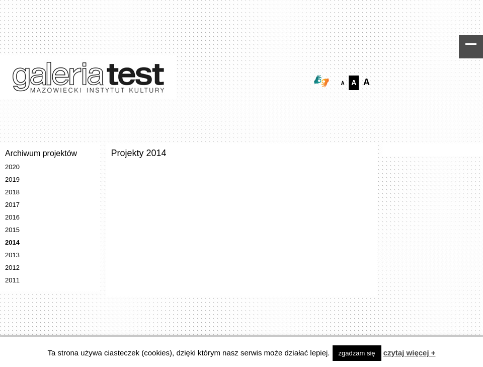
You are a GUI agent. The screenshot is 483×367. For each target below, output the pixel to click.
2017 (12, 204)
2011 (12, 280)
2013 (12, 255)
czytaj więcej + (409, 352)
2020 (12, 167)
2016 (12, 217)
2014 (12, 242)
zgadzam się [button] (357, 353)
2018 (12, 192)
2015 (12, 230)
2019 (12, 179)
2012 (12, 267)
